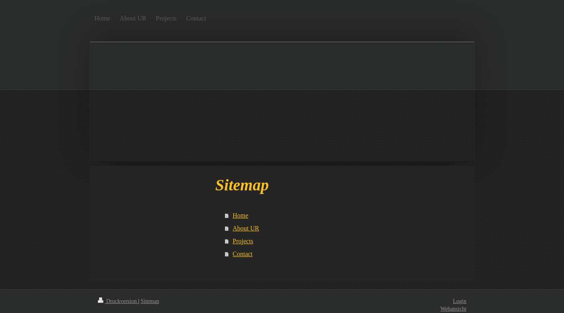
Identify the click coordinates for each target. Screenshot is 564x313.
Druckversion (118, 301)
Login (459, 301)
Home (240, 215)
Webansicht (454, 309)
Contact (242, 253)
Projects (242, 241)
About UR (245, 228)
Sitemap (150, 301)
